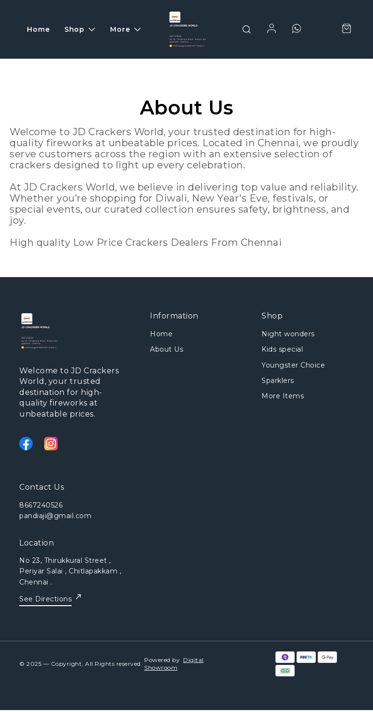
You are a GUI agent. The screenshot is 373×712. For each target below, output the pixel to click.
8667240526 (40, 505)
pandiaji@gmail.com (55, 515)
